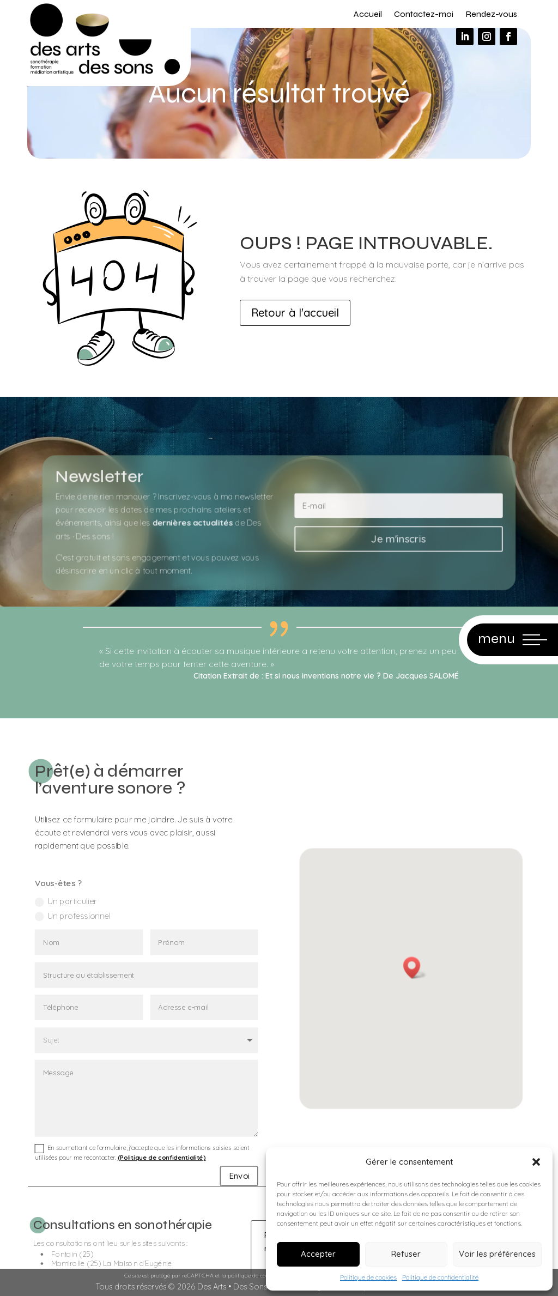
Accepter (318, 1254)
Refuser (406, 1254)
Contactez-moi (423, 14)
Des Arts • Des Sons (232, 1287)
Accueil (368, 14)
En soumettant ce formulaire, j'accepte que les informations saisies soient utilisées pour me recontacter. (143, 1193)
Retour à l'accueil (295, 312)
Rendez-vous (491, 14)
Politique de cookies (368, 1277)
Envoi (222, 1212)
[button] (536, 1161)
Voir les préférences (497, 1254)
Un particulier (80, 987)
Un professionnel (86, 998)
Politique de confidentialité (440, 1277)
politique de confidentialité (262, 1275)
